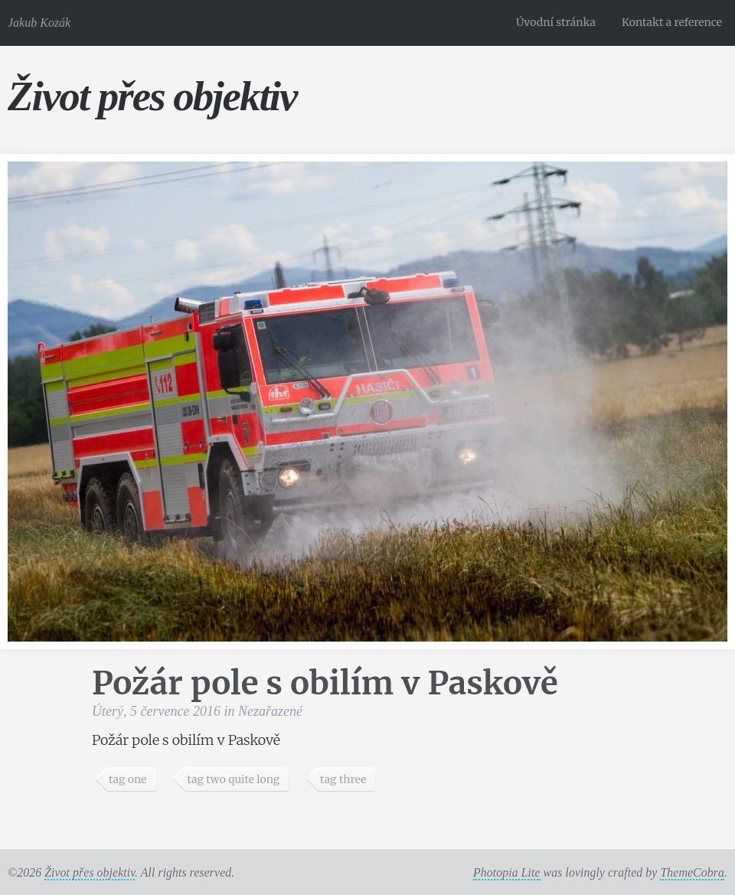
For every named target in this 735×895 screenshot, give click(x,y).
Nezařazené (270, 711)
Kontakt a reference (672, 22)
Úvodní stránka (556, 22)
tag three (343, 779)
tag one (128, 779)
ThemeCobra (692, 872)
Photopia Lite (507, 872)
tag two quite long (233, 779)
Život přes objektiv (152, 96)
